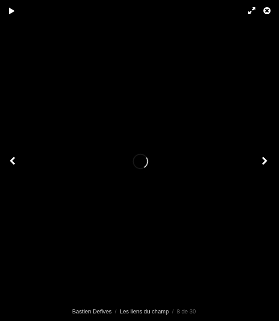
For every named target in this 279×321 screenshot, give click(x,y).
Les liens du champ (144, 311)
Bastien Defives (92, 311)
